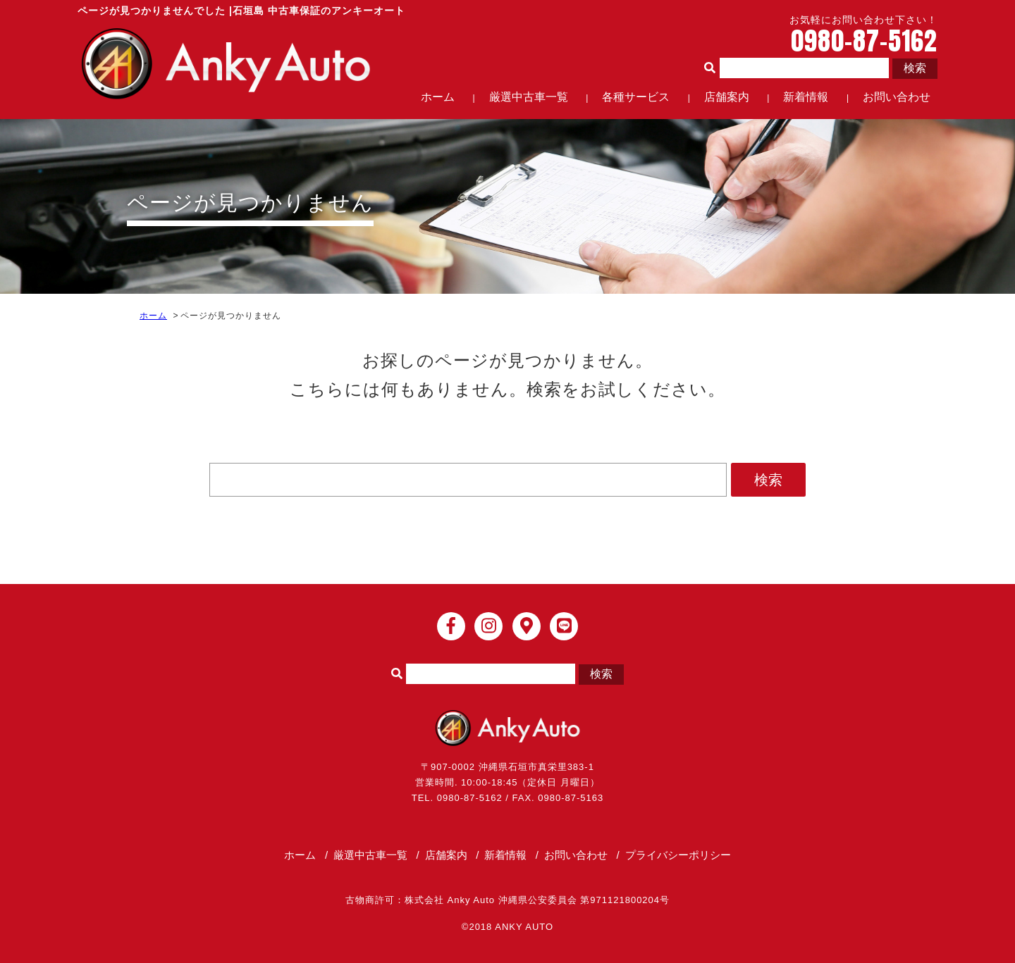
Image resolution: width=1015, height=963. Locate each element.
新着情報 (805, 97)
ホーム (438, 97)
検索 (915, 68)
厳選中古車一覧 (528, 97)
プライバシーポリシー (678, 855)
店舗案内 (726, 97)
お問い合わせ (896, 97)
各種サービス (636, 97)
